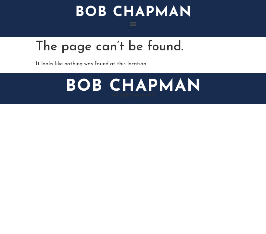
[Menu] (133, 24)
